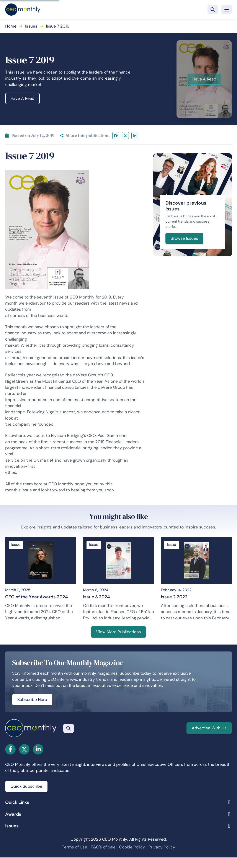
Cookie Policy (132, 847)
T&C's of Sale (103, 847)
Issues (31, 26)
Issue (15, 544)
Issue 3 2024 (96, 597)
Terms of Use (74, 847)
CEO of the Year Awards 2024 (36, 597)
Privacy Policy (162, 847)
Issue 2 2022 (174, 597)
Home (10, 26)
